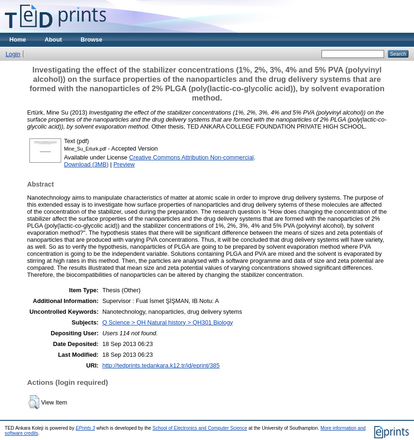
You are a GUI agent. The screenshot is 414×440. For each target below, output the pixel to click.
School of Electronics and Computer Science (199, 428)
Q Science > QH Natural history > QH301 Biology (167, 322)
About (53, 39)
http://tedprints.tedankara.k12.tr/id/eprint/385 (161, 365)
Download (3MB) (86, 164)
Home (17, 39)
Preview (124, 164)
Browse (91, 39)
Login (13, 54)
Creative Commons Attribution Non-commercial (191, 157)
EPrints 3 (85, 428)
